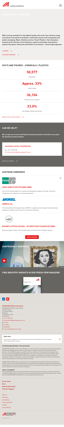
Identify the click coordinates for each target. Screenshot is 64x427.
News (3, 384)
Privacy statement (7, 402)
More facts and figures (13, 117)
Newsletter (7, 327)
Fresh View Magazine (8, 389)
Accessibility (5, 400)
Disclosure (5, 397)
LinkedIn (6, 324)
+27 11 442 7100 (12, 150)
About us (4, 394)
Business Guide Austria (9, 386)
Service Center (9, 161)
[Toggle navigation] (60, 5)
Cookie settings (6, 407)
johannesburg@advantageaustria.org (19, 152)
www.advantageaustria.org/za (12, 329)
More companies (32, 237)
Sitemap (4, 405)
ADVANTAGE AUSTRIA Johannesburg (12, 306)
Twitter (6, 322)
